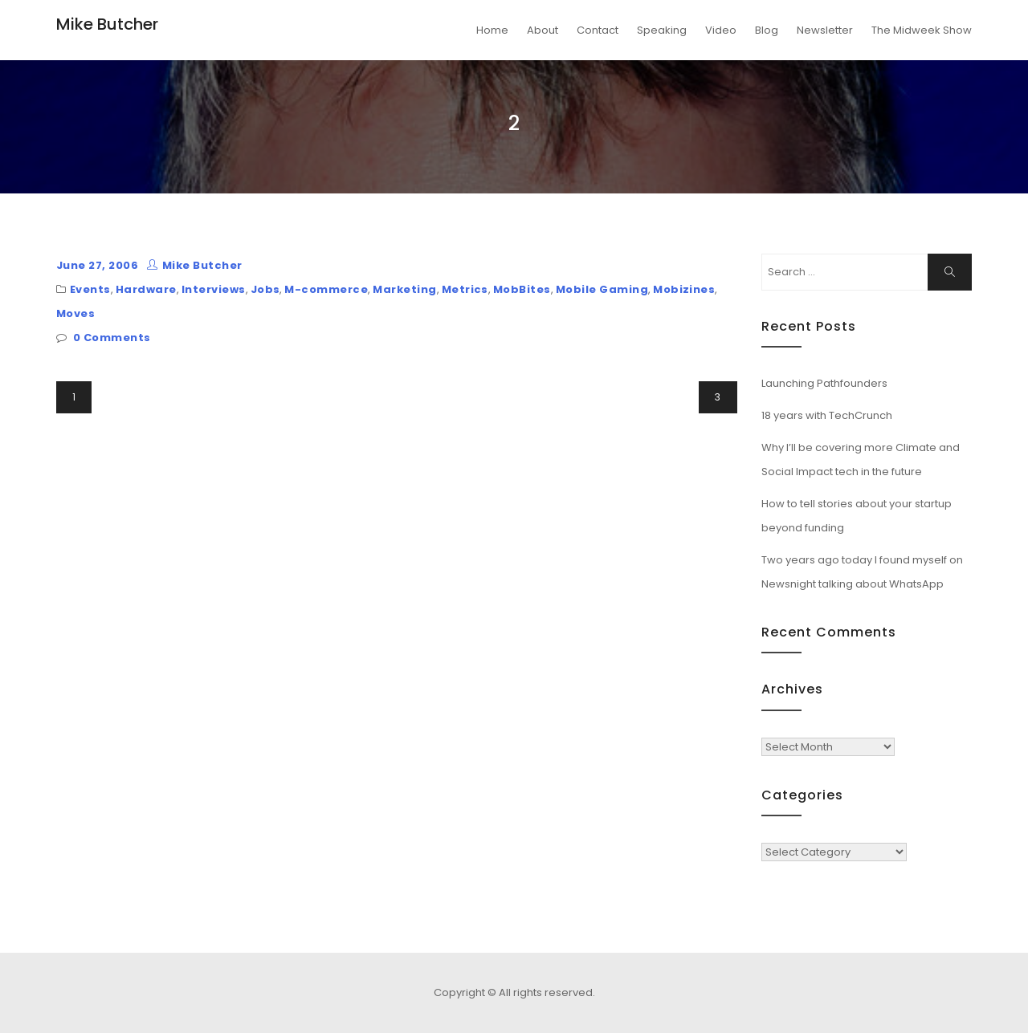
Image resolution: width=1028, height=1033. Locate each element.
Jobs (265, 289)
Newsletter (825, 30)
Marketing (404, 289)
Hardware (146, 289)
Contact (597, 30)
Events (90, 289)
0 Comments (112, 337)
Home (492, 30)
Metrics (465, 289)
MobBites (522, 289)
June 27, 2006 (97, 265)
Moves (75, 313)
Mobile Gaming (602, 289)
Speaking (662, 30)
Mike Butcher (107, 24)
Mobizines (684, 289)
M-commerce (326, 289)
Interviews (214, 289)
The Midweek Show (921, 30)
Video (720, 30)
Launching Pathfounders (824, 383)
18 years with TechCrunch (826, 415)
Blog (766, 30)
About (542, 30)
